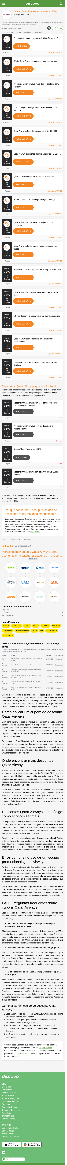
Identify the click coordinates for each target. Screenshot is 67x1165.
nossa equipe (31, 521)
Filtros (57, 28)
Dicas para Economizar (22, 14)
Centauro (56, 626)
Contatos (6, 1104)
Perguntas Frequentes (11, 1107)
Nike (41, 630)
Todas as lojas (8, 1096)
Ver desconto (23, 69)
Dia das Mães (8, 1131)
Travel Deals (7, 1134)
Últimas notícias (9, 1093)
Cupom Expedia (22, 1053)
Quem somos (7, 1087)
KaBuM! (36, 626)
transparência (35, 532)
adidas (34, 630)
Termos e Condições (11, 1110)
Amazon (6, 626)
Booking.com (8, 635)
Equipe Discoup (8, 1119)
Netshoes (45, 626)
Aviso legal (6, 1113)
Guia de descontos (10, 1101)
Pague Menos (51, 630)
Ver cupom (21, 46)
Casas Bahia (8, 630)
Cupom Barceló (45, 1048)
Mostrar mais (32, 559)
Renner (27, 626)
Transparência (8, 1116)
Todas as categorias (10, 1098)
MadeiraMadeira (22, 630)
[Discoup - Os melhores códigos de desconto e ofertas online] (32, 4)
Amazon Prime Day (10, 1137)
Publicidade (7, 1090)
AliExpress (16, 626)
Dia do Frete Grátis (10, 1128)
